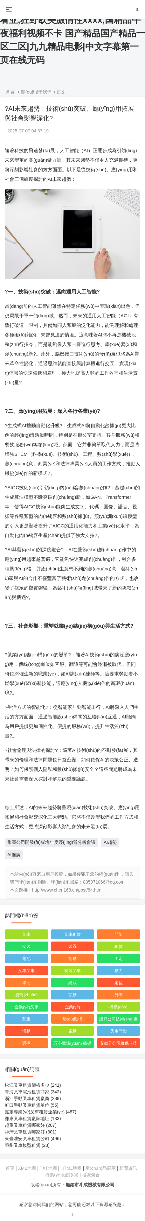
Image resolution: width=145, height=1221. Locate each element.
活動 (26, 1031)
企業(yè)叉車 (26, 1007)
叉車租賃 (72, 934)
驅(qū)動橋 (72, 1019)
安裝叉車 (72, 970)
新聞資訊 (128, 1168)
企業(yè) (72, 1007)
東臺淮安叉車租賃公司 (33, 1138)
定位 (118, 982)
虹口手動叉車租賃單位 (32, 1105)
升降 (118, 994)
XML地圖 (27, 1168)
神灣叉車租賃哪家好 (31, 1131)
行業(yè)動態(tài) (61, 1174)
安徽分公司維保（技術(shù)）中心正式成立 (118, 1044)
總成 (72, 982)
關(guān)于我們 (36, 92)
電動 (72, 1031)
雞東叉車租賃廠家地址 (33, 1118)
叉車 (26, 934)
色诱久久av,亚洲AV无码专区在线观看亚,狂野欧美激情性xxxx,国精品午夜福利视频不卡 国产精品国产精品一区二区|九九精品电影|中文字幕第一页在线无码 (72, 33)
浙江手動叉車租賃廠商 (33, 1098)
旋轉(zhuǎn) (26, 994)
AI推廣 (13, 854)
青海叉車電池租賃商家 (33, 1091)
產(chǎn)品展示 (101, 1168)
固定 (118, 958)
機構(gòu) (118, 1007)
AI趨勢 (110, 842)
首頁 (10, 92)
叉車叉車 (26, 970)
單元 (26, 982)
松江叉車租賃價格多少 (33, 1085)
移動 (72, 994)
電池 (26, 958)
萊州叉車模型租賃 (27, 1145)
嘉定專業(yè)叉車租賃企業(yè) (40, 1111)
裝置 (72, 946)
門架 (118, 934)
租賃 (118, 946)
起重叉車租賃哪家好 (31, 1125)
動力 (118, 970)
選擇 (26, 1043)
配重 (26, 1019)
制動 (72, 958)
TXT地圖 (48, 1168)
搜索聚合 (91, 1174)
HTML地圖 (71, 1168)
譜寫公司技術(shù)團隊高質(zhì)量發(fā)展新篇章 (118, 1020)
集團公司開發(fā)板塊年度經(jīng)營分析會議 (51, 842)
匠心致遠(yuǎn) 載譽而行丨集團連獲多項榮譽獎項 (72, 1044)
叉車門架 (118, 1031)
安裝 (26, 946)
